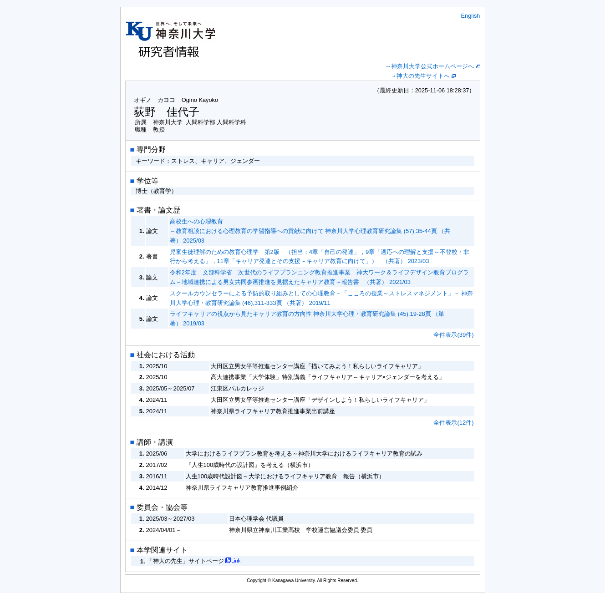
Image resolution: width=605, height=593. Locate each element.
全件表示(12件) (453, 422)
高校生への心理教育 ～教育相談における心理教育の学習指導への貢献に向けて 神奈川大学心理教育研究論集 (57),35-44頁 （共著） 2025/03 (310, 231)
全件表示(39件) (453, 334)
